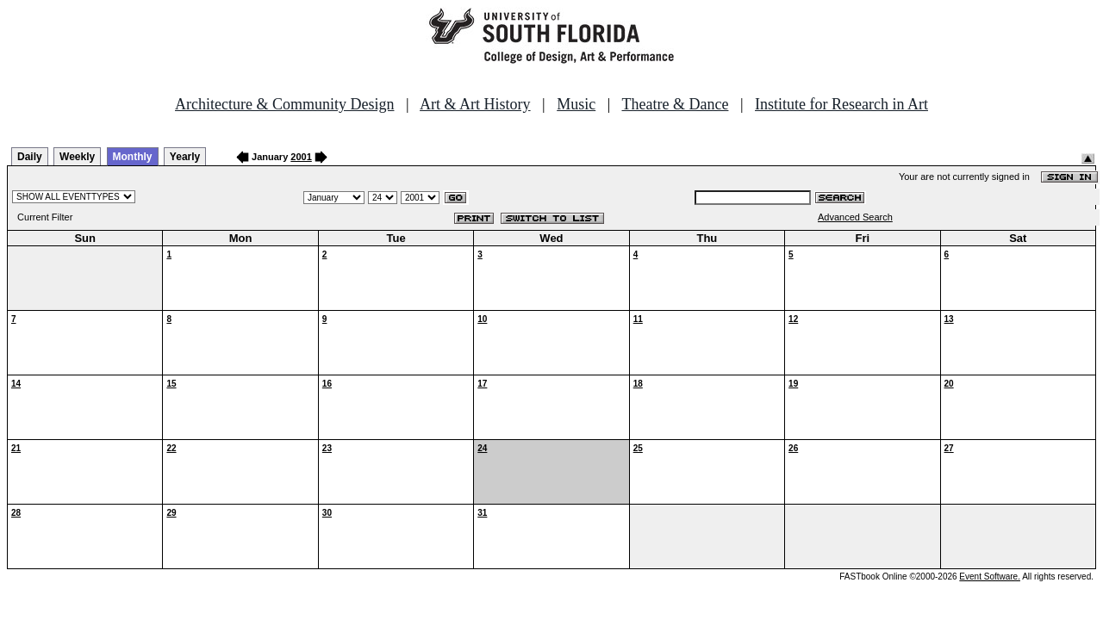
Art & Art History (475, 104)
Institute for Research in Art (841, 104)
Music (576, 104)
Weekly (77, 157)
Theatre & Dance (674, 104)
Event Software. (989, 576)
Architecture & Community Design (284, 104)
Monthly (133, 157)
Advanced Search (855, 217)
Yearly (185, 157)
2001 (300, 157)
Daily (29, 157)
